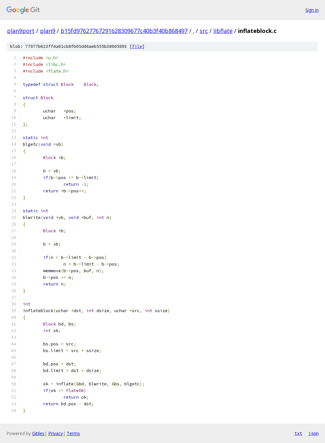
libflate (223, 31)
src (204, 31)
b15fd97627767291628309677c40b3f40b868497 (124, 31)
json (313, 433)
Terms (73, 433)
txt (298, 433)
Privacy (55, 433)
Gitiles (38, 433)
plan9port (21, 31)
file (137, 46)
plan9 (47, 31)
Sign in (312, 10)
